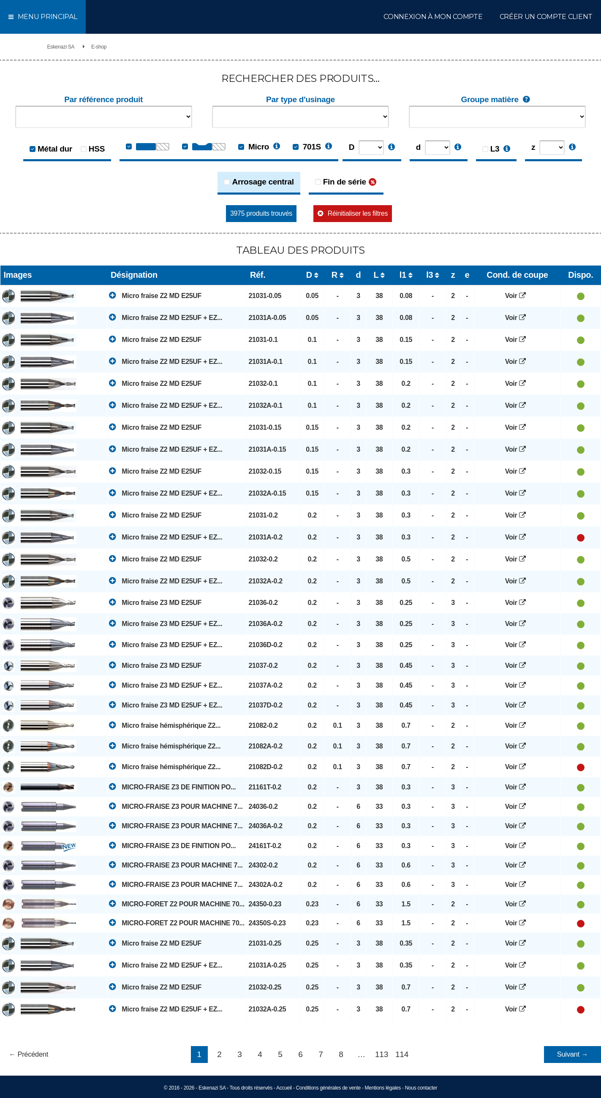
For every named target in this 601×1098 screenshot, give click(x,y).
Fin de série (344, 181)
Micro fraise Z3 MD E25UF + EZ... (165, 623)
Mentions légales (383, 1088)
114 (401, 1054)
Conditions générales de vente (328, 1088)
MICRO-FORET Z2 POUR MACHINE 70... (176, 904)
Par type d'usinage (300, 99)
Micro (253, 146)
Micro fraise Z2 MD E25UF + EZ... (165, 317)
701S (307, 146)
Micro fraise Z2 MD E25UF (155, 295)
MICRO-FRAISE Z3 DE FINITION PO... (172, 787)
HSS (97, 148)
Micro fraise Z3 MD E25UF (155, 602)
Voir (517, 295)
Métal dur (55, 148)
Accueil (284, 1088)
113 (381, 1054)
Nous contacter (421, 1088)
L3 (495, 148)
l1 (403, 274)
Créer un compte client (546, 17)
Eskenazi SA (61, 47)
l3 (429, 274)
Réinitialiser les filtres (358, 213)
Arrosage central (263, 181)
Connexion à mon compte (432, 17)
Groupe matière (497, 100)
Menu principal (42, 17)
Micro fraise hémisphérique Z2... (164, 725)
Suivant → (572, 1054)
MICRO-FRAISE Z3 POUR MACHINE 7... (175, 806)
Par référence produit (103, 99)
